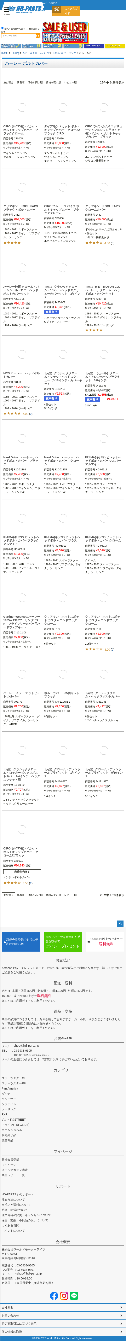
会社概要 (63, 1242)
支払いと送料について (16, 1204)
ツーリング (9, 1109)
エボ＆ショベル (12, 1130)
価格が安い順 (53, 82)
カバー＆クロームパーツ (36, 53)
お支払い (63, 960)
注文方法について (13, 1199)
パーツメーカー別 (115, 45)
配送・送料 (63, 983)
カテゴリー (63, 1070)
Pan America (10, 1088)
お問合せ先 (63, 1039)
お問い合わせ (10, 1315)
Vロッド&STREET (14, 1119)
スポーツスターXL (13, 1078)
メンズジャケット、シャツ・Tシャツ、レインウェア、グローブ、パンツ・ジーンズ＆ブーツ (31, 45)
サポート (63, 1186)
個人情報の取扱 (12, 1331)
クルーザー (9, 1099)
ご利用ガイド (22, 1000)
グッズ (73, 45)
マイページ (63, 1151)
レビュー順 (70, 82)
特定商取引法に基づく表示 (19, 1323)
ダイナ (6, 1093)
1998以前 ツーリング (64, 53)
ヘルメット (52, 45)
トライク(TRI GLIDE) (15, 1124)
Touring (15, 53)
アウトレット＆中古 (94, 45)
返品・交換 (63, 1011)
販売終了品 (9, 1135)
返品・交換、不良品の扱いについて (25, 1220)
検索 (38, 36)
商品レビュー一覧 (13, 1175)
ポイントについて (13, 1230)
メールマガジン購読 (15, 1170)
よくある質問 (10, 1225)
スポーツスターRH (14, 1083)
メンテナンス (11, 45)
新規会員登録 (10, 1159)
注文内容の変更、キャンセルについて (26, 1215)
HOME (4, 53)
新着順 (20, 82)
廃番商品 (7, 1140)
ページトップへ (120, 924)
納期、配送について (15, 1210)
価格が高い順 (35, 82)
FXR (4, 1114)
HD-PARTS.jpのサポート (18, 1194)
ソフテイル (9, 1104)
